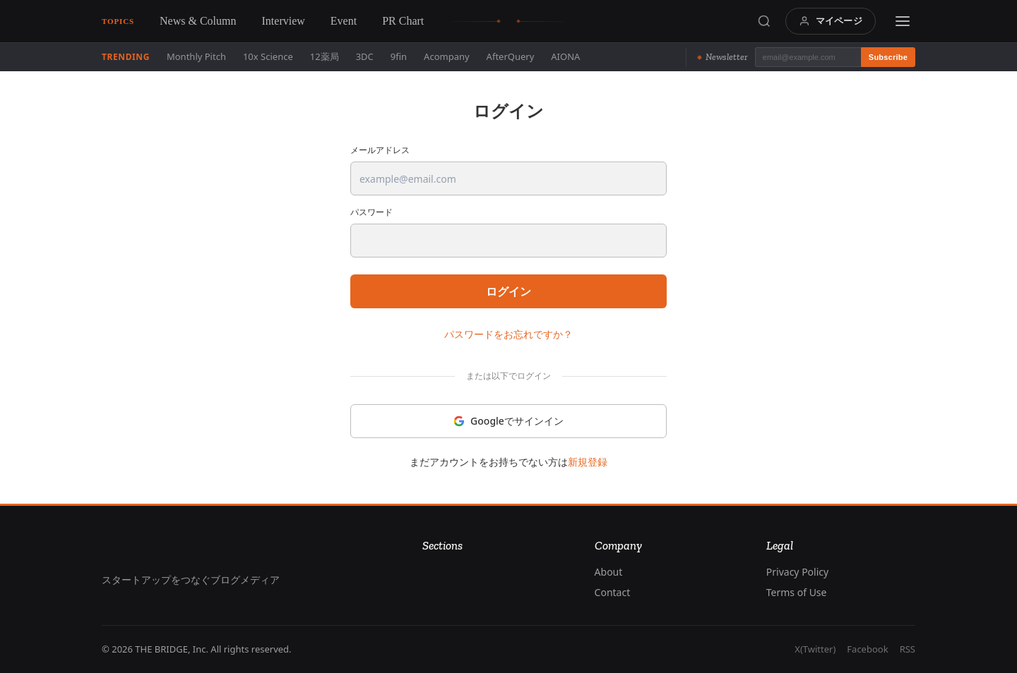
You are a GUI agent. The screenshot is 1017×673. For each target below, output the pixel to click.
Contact (613, 592)
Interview (283, 21)
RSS (907, 649)
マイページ (830, 20)
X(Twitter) (815, 649)
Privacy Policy (797, 571)
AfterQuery (511, 56)
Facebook (867, 649)
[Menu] (902, 21)
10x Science (268, 56)
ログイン (508, 291)
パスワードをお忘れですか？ (508, 334)
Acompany (447, 56)
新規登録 (587, 461)
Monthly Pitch (196, 56)
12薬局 (324, 56)
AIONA (565, 56)
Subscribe (888, 57)
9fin (399, 56)
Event (344, 21)
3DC (365, 56)
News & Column (198, 21)
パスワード (371, 212)
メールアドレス (380, 150)
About (609, 571)
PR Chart (403, 21)
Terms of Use (796, 592)
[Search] (764, 21)
